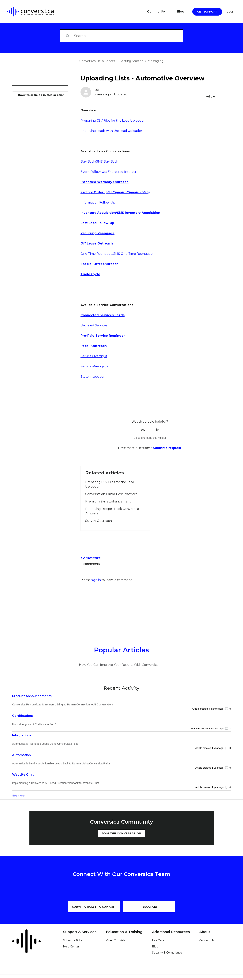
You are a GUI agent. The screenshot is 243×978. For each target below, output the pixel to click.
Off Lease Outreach (96, 243)
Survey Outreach (98, 521)
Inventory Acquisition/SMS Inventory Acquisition (120, 213)
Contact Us (206, 940)
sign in (96, 580)
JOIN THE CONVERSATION (121, 833)
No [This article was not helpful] (157, 429)
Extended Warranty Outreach (104, 182)
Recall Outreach (93, 346)
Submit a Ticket (73, 940)
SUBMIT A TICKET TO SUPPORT (94, 906)
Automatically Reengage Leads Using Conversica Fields (45, 743)
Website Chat (23, 774)
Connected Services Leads (102, 315)
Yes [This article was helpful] (143, 429)
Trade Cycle (90, 274)
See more (18, 795)
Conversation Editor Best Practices (111, 494)
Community (156, 11)
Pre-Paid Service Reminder (102, 335)
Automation (21, 755)
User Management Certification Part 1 (34, 724)
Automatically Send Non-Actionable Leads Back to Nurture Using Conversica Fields (61, 763)
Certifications (23, 716)
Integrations (21, 735)
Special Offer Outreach (99, 264)
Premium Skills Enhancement (108, 501)
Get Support (207, 11)
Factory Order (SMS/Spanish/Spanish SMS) (115, 192)
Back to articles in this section (41, 95)
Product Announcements (32, 696)
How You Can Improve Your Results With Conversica (118, 665)
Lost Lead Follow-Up (97, 223)
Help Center (71, 946)
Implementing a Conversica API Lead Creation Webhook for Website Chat (55, 783)
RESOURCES (149, 906)
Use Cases (159, 940)
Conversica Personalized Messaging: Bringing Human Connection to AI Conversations (63, 704)
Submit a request (167, 448)
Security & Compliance (167, 952)
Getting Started (131, 61)
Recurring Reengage (97, 233)
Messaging (156, 61)
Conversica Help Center (97, 61)
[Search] (121, 36)
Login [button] (231, 11)
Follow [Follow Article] (210, 96)
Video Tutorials (115, 940)
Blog (180, 11)
